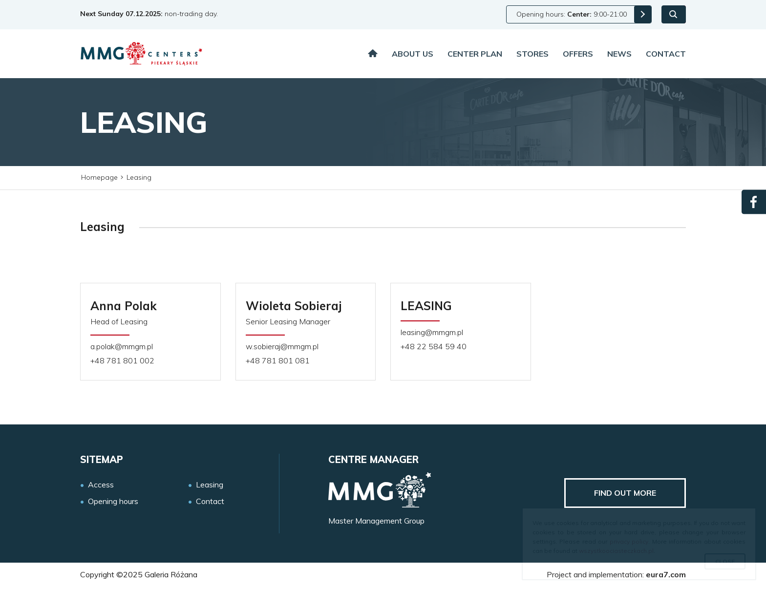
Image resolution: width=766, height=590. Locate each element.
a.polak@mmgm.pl (121, 346)
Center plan (474, 54)
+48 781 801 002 (122, 360)
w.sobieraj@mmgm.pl (282, 346)
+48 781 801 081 (278, 360)
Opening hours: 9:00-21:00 (571, 14)
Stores (532, 54)
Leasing (209, 484)
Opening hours (113, 501)
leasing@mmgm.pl (432, 332)
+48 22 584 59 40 (434, 346)
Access (101, 484)
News (619, 54)
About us (412, 54)
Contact (666, 54)
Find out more (625, 493)
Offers (578, 54)
